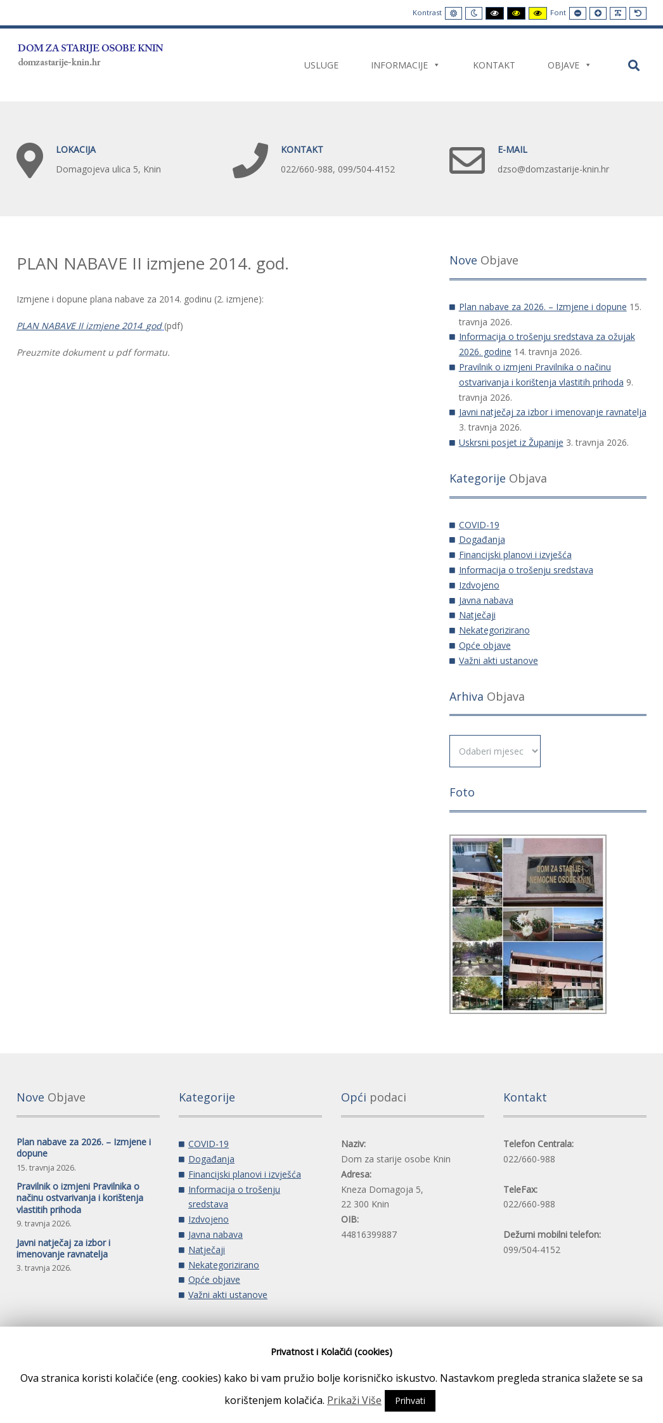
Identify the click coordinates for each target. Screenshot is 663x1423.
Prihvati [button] (410, 1400)
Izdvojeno (479, 585)
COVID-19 (479, 525)
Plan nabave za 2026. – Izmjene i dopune (543, 307)
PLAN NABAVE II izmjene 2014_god (89, 326)
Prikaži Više (354, 1400)
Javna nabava (486, 600)
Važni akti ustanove (498, 660)
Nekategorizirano (494, 630)
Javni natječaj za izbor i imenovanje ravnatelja (553, 412)
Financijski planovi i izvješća (515, 555)
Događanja (482, 539)
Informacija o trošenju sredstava (526, 570)
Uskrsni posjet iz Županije (511, 442)
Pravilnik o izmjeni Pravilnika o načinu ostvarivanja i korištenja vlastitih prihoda (79, 1197)
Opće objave (485, 645)
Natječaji (477, 615)
